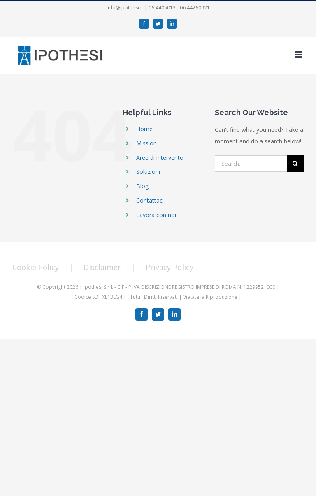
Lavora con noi (156, 215)
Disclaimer (102, 267)
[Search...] (251, 163)
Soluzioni (148, 171)
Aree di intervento (160, 157)
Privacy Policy (169, 267)
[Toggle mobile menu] (299, 54)
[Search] (295, 163)
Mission (146, 143)
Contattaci (150, 200)
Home (144, 129)
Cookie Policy (35, 267)
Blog (142, 186)
